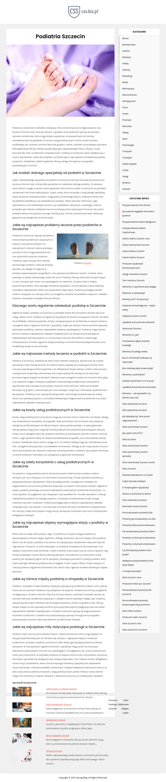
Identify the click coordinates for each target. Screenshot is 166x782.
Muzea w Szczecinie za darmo (136, 493)
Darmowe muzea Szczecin (134, 506)
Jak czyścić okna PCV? (132, 433)
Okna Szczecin (129, 439)
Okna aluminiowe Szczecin (135, 426)
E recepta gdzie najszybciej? (135, 487)
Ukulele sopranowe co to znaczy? (138, 380)
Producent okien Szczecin (134, 617)
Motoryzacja (128, 88)
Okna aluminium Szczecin (134, 629)
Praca (125, 107)
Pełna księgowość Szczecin (59, 704)
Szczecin (87, 263)
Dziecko (126, 50)
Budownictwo (129, 44)
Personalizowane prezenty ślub (137, 512)
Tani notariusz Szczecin (133, 280)
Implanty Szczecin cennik (134, 316)
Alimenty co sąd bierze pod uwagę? (139, 286)
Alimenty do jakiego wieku (135, 351)
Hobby (125, 63)
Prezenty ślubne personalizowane (138, 525)
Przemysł (126, 119)
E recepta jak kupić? (131, 571)
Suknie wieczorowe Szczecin (135, 244)
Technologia (128, 145)
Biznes (125, 38)
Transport (127, 151)
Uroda (125, 170)
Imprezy (126, 69)
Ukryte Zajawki (129, 163)
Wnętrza (126, 182)
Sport (124, 138)
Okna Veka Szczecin (131, 610)
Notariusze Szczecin (132, 328)
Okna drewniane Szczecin (134, 500)
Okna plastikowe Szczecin (134, 403)
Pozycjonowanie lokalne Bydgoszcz (139, 221)
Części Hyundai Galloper (134, 481)
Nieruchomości (129, 94)
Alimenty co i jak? (130, 334)
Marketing (127, 76)
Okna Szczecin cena (131, 577)
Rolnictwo (127, 126)
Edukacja (126, 57)
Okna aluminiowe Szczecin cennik (138, 462)
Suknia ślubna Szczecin (133, 251)
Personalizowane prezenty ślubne (138, 531)
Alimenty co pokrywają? (133, 292)
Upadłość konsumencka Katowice (138, 322)
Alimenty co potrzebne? (133, 374)
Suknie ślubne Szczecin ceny (136, 238)
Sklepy (125, 132)
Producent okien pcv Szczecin (136, 583)
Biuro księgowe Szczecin (57, 735)
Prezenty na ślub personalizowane (138, 537)
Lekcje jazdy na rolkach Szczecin (61, 688)
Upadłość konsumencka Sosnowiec (139, 387)
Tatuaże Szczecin (54, 751)
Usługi (125, 176)
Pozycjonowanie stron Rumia (136, 205)
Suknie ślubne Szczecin (133, 257)
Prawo (125, 113)
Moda (125, 82)
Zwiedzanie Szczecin (56, 720)
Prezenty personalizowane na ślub (138, 518)
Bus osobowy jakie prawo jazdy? (137, 368)
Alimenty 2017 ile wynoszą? (135, 299)
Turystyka (127, 157)
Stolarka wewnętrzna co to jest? (137, 474)
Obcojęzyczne (129, 101)
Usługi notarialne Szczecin (134, 274)
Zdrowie (126, 189)
